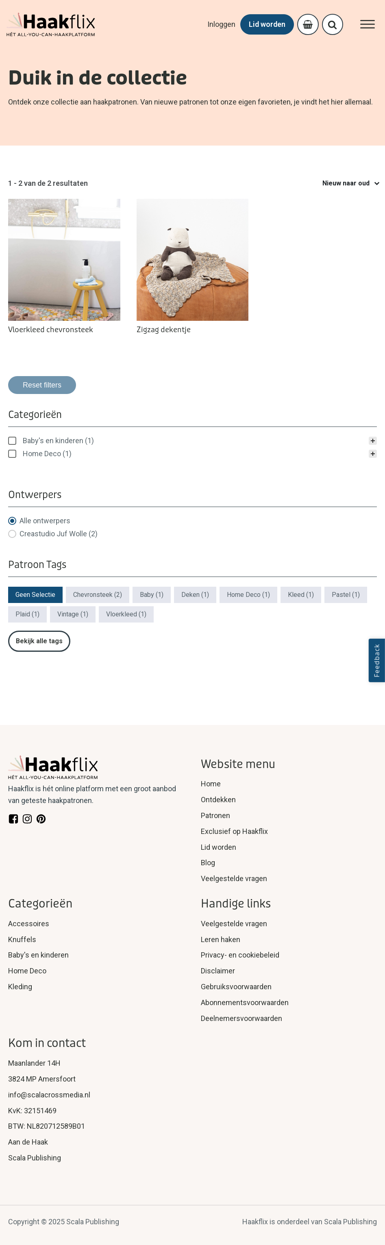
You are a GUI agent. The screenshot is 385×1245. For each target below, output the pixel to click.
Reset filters (42, 385)
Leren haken (220, 939)
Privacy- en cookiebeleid (240, 955)
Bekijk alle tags (39, 641)
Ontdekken (218, 799)
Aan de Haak (28, 1142)
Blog (208, 862)
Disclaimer (218, 970)
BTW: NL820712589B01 (46, 1126)
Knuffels (22, 939)
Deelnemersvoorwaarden (241, 1018)
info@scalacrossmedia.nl (49, 1094)
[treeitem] (192, 441)
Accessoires (28, 923)
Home (211, 783)
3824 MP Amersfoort (42, 1079)
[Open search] (332, 24)
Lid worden (265, 24)
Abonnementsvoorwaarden (245, 1002)
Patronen (215, 815)
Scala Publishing (34, 1158)
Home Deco (27, 970)
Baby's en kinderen (38, 955)
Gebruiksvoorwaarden (236, 986)
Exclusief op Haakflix (234, 831)
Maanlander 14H (34, 1063)
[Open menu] (367, 24)
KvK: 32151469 (32, 1110)
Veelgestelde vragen (234, 878)
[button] (192, 441)
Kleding (20, 986)
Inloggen (220, 24)
